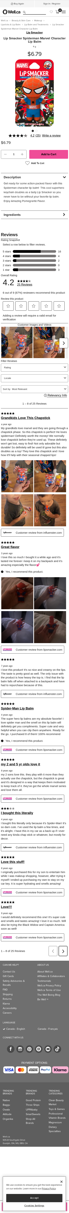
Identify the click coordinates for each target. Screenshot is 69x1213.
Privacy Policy (49, 1188)
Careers (7, 1013)
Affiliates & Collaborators (51, 976)
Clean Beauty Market (56, 1102)
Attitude (7, 1114)
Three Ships (33, 1105)
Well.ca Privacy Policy (49, 985)
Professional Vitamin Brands (57, 1116)
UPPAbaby (32, 1110)
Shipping (8, 994)
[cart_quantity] (14, 154)
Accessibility (10, 1008)
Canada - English (15, 1029)
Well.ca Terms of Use (49, 990)
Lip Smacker (34, 33)
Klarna (6, 1004)
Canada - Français (48, 1029)
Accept (34, 1198)
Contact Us (9, 972)
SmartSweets (33, 1114)
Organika (8, 1119)
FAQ (5, 989)
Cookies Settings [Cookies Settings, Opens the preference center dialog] (34, 1205)
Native (6, 1100)
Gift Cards (8, 976)
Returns (7, 999)
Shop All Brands (30, 1121)
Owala (6, 1110)
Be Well (42, 999)
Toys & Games (57, 1109)
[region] (34, 1193)
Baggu (6, 1105)
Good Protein (33, 1100)
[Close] (61, 1182)
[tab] (34, 177)
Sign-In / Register (51, 4)
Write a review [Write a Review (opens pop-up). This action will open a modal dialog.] (51, 135)
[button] (5, 154)
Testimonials (44, 981)
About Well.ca (45, 972)
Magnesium (55, 1122)
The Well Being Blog (48, 995)
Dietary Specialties (55, 1129)
